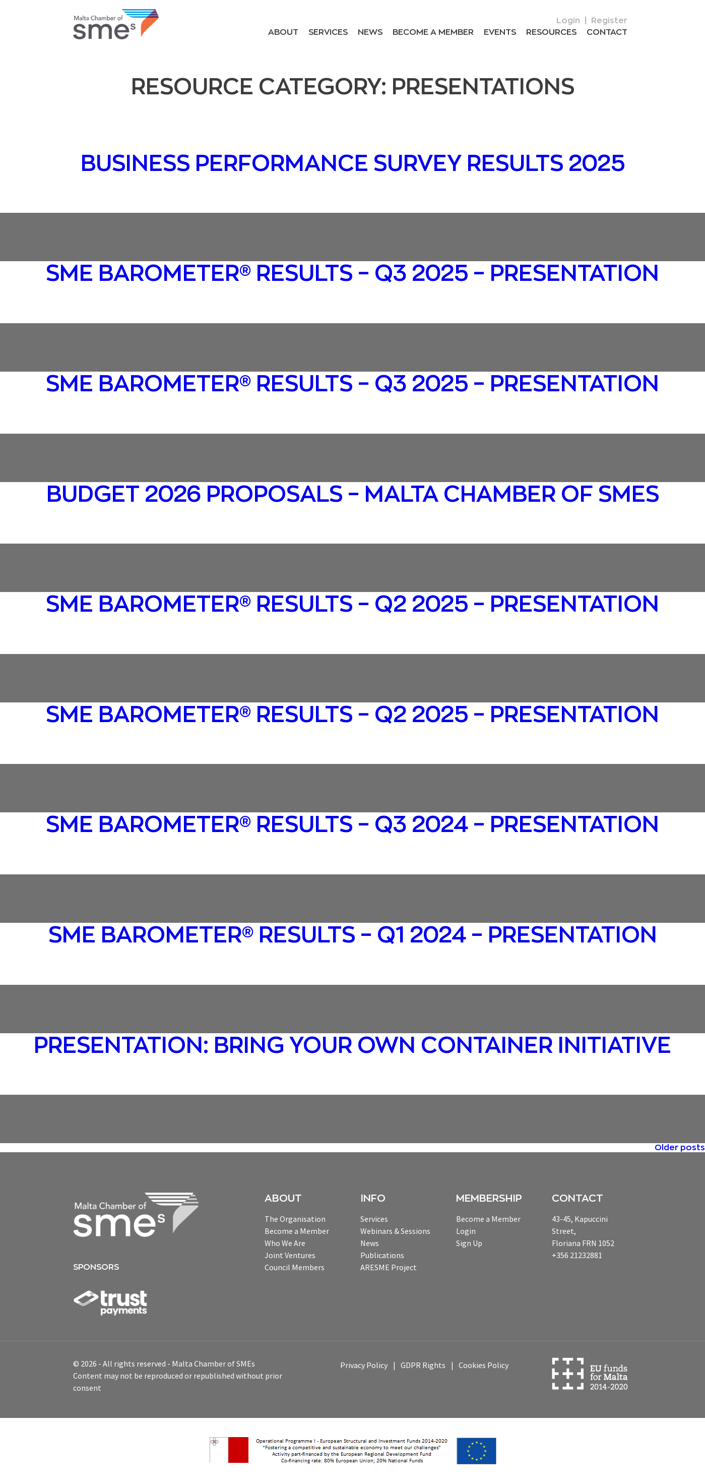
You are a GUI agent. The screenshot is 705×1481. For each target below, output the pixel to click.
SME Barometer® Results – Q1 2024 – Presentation (352, 935)
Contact (607, 32)
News (370, 32)
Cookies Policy (483, 1365)
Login (568, 21)
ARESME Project (388, 1267)
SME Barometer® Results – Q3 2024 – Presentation (352, 825)
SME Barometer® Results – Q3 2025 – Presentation (352, 274)
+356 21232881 (577, 1255)
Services (328, 32)
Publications (382, 1255)
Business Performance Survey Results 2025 (353, 164)
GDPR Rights (423, 1365)
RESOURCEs (551, 32)
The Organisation (295, 1219)
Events (500, 32)
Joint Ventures (290, 1255)
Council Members (295, 1267)
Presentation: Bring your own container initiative (352, 1046)
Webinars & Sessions (395, 1231)
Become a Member (433, 32)
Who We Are (285, 1243)
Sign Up (469, 1243)
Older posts (680, 1148)
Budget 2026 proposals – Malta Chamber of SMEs (352, 495)
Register (609, 21)
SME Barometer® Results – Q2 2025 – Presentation (352, 605)
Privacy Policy (364, 1365)
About (283, 32)
